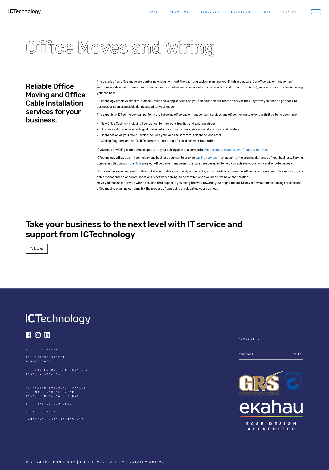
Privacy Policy (147, 462)
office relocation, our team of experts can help (236, 150)
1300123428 (46, 349)
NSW (138, 163)
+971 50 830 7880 (53, 403)
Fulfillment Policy (103, 462)
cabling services (206, 158)
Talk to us (36, 248)
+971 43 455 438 (66, 419)
